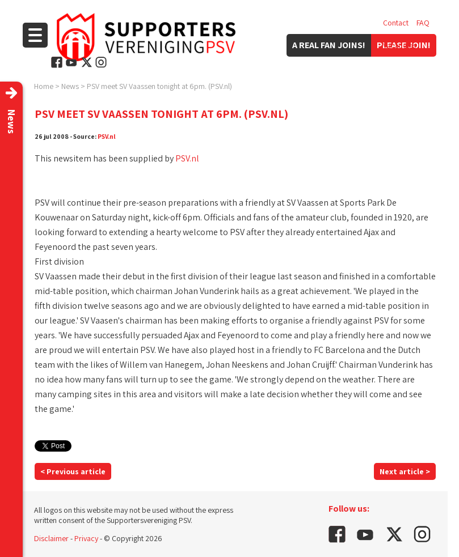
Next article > (405, 471)
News (70, 86)
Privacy (86, 538)
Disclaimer (51, 538)
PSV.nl (107, 136)
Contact (396, 23)
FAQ (422, 23)
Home (43, 86)
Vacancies (399, 45)
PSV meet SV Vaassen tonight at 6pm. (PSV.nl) (159, 86)
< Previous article (73, 471)
